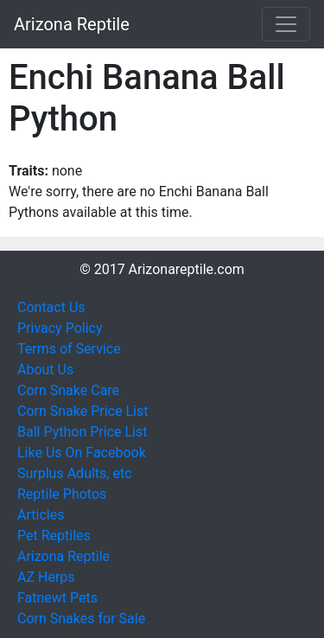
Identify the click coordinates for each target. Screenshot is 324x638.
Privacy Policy (60, 328)
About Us (45, 369)
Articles (40, 515)
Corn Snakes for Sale (81, 618)
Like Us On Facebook (81, 452)
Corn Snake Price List (82, 411)
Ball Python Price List (82, 432)
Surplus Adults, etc (74, 473)
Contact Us (51, 307)
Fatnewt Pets (57, 598)
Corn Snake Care (68, 390)
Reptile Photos (61, 494)
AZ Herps (46, 577)
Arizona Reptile (72, 24)
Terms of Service (69, 349)
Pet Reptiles (54, 535)
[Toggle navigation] (286, 24)
